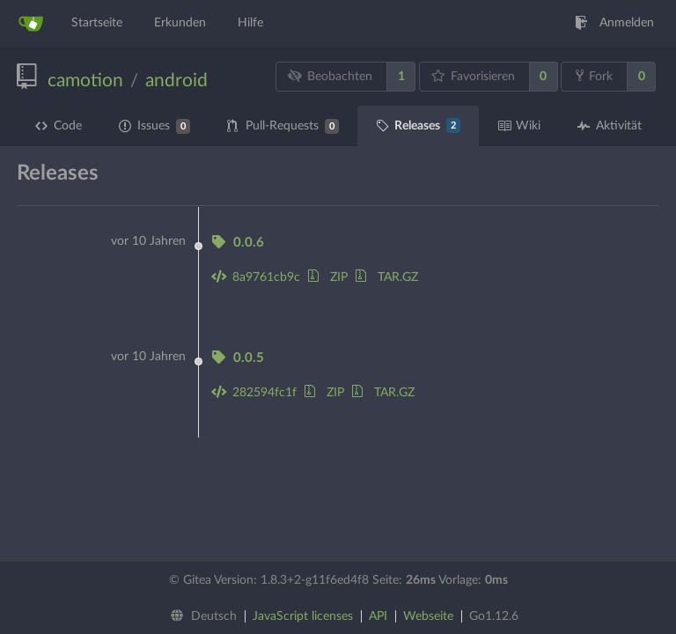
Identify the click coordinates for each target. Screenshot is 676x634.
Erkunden (180, 23)
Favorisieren (472, 76)
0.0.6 (237, 242)
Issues (154, 126)
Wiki (518, 126)
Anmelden (614, 23)
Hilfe (250, 23)
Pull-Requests (283, 126)
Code (58, 126)
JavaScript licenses (303, 616)
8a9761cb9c (255, 277)
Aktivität (609, 126)
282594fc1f (254, 393)
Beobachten (330, 76)
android (176, 80)
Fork (594, 76)
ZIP (328, 277)
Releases (418, 125)
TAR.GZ (387, 277)
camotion (85, 80)
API (378, 616)
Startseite (96, 23)
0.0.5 (237, 358)
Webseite (428, 616)
